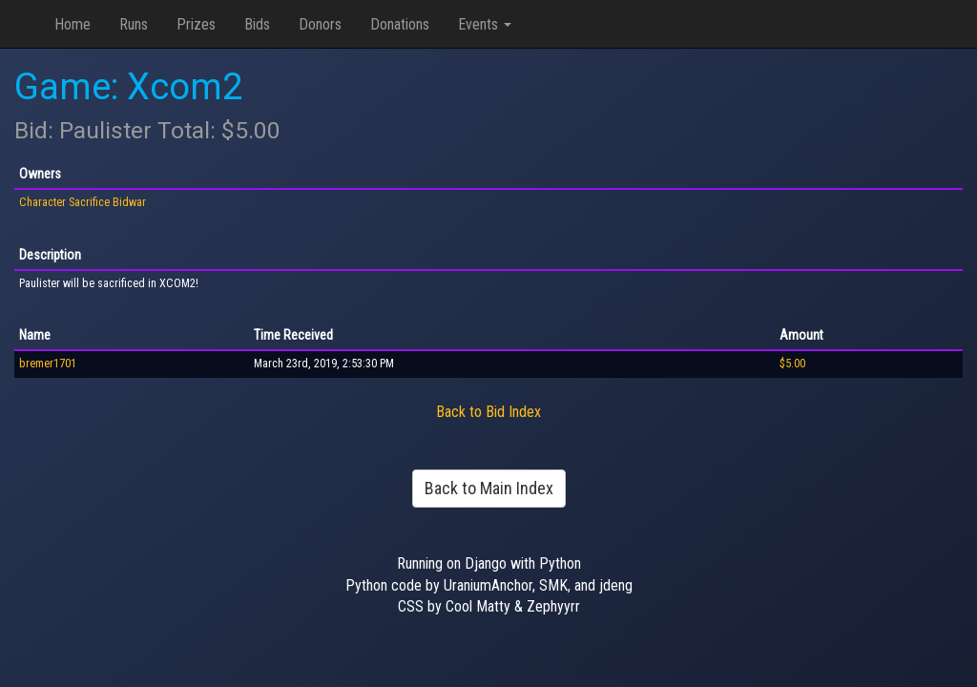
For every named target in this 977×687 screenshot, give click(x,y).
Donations (399, 24)
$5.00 (792, 363)
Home (72, 24)
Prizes (196, 24)
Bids (257, 24)
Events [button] (484, 24)
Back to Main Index (489, 488)
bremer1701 (47, 363)
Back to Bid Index (488, 412)
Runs (133, 24)
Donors (320, 24)
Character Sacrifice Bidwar (82, 202)
